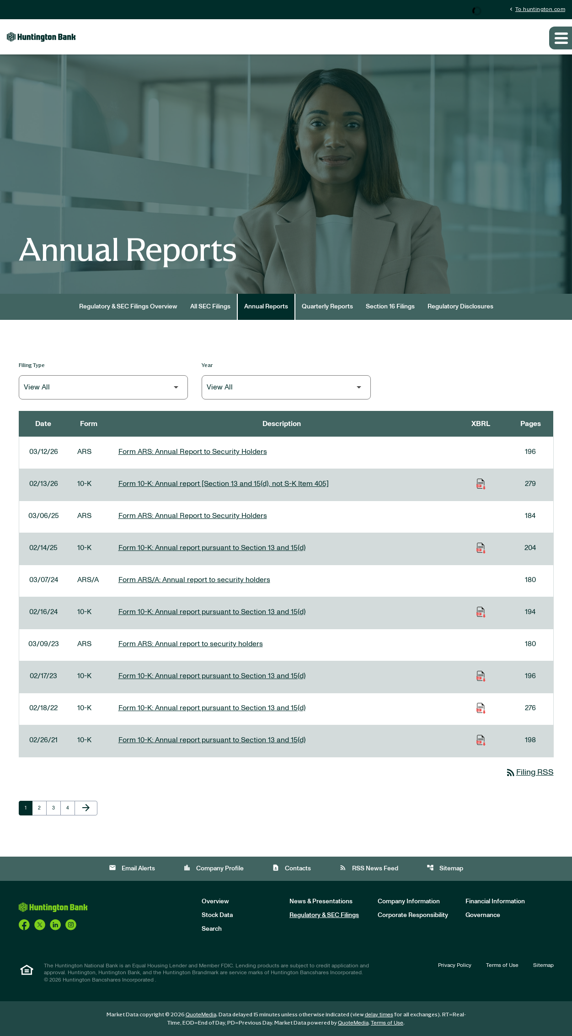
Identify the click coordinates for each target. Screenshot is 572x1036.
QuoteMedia (201, 1014)
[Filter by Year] (286, 387)
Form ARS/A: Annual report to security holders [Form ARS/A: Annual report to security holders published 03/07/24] (194, 579)
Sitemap (445, 868)
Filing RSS (529, 772)
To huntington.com (536, 9)
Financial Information (495, 901)
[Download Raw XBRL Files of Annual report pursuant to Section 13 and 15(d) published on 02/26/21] (481, 739)
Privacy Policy (454, 965)
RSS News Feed (368, 868)
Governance (482, 915)
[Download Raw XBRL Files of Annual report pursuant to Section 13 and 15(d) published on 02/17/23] (481, 675)
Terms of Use (502, 965)
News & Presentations (321, 901)
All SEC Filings (210, 306)
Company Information (409, 901)
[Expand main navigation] (560, 38)
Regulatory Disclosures (460, 306)
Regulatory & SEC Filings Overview (128, 306)
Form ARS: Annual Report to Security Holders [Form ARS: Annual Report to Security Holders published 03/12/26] (192, 451)
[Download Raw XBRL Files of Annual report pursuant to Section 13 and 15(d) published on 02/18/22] (481, 707)
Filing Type (32, 365)
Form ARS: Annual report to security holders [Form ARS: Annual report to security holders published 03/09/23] (190, 644)
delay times (379, 1014)
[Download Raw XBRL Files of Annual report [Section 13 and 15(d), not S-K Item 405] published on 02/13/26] (481, 483)
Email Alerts (132, 868)
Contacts (291, 868)
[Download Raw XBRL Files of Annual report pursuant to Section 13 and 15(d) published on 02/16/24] (481, 611)
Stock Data (217, 915)
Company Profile (213, 868)
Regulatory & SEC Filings (324, 915)
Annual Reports (266, 306)
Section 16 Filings (390, 306)
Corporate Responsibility (413, 915)
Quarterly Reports (327, 306)
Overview (215, 901)
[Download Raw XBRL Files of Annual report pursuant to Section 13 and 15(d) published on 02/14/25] (481, 547)
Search (212, 929)
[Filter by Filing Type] (103, 387)
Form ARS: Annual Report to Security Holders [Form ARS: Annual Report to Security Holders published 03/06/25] (192, 515)
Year (207, 365)
